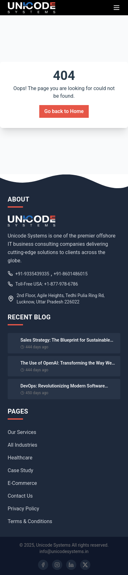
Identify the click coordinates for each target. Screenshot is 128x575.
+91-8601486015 (70, 273)
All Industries (22, 445)
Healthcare (20, 458)
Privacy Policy (23, 509)
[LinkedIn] (71, 565)
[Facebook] (43, 565)
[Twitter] (85, 565)
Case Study (20, 470)
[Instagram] (57, 565)
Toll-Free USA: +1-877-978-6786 (46, 284)
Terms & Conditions (30, 521)
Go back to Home (64, 111)
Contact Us (20, 496)
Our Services (22, 432)
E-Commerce (22, 483)
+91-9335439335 (32, 273)
